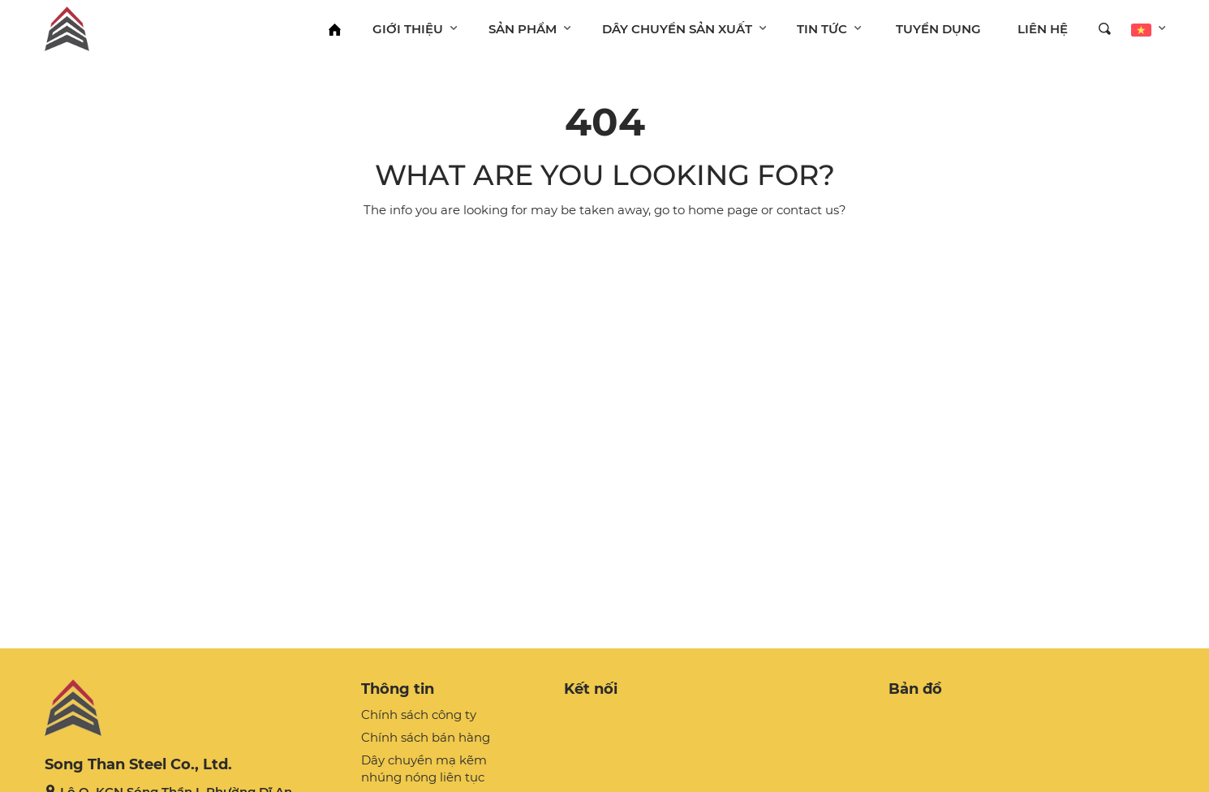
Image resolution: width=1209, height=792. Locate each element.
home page (723, 209)
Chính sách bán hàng (425, 737)
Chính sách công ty (418, 714)
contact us (808, 209)
